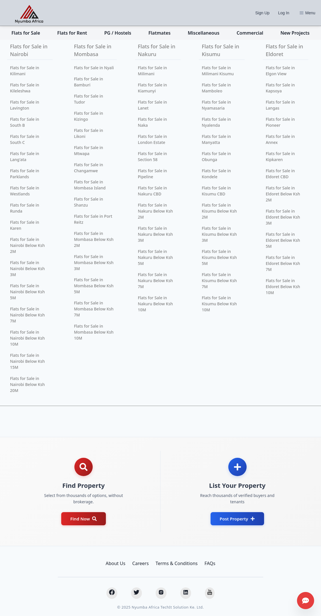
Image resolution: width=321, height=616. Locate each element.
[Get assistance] (305, 600)
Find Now (83, 519)
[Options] (301, 13)
